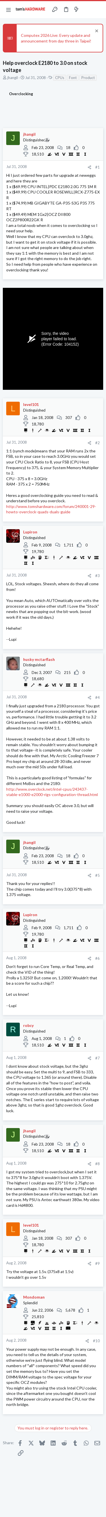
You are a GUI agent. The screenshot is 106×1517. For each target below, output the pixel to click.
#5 (97, 875)
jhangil (12, 77)
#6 (97, 958)
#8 (97, 1163)
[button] (8, 9)
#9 (97, 1263)
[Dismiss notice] (96, 32)
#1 (97, 167)
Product (88, 77)
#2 (97, 443)
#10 (96, 1341)
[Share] (89, 167)
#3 (97, 575)
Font (73, 77)
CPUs (59, 77)
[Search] (98, 10)
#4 (97, 697)
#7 (97, 1058)
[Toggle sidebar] (87, 9)
